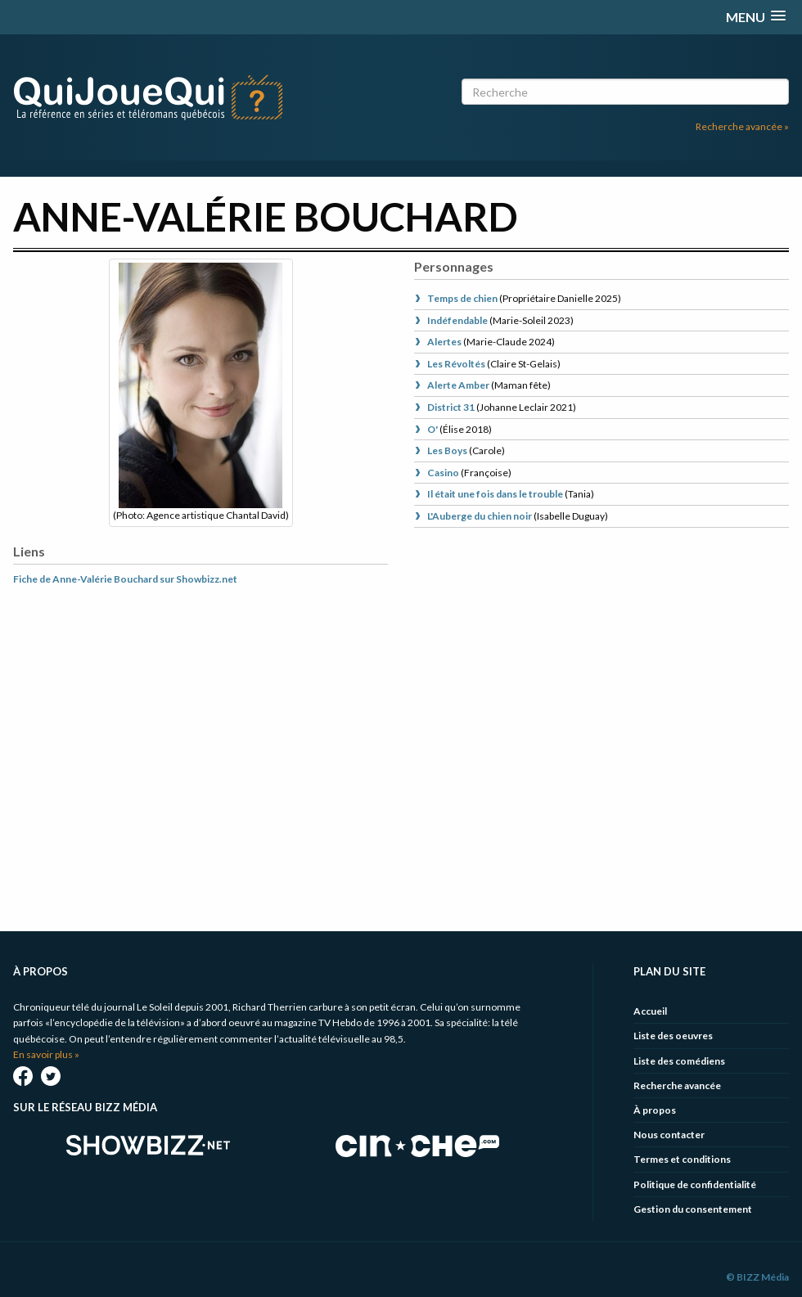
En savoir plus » (46, 1054)
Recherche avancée (677, 1085)
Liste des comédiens (679, 1061)
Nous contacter (669, 1134)
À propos (654, 1110)
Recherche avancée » (742, 126)
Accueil (650, 1011)
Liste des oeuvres (673, 1035)
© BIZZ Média (757, 1277)
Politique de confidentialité (694, 1184)
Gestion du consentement (692, 1209)
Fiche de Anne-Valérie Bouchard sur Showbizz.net (125, 579)
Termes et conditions (682, 1159)
